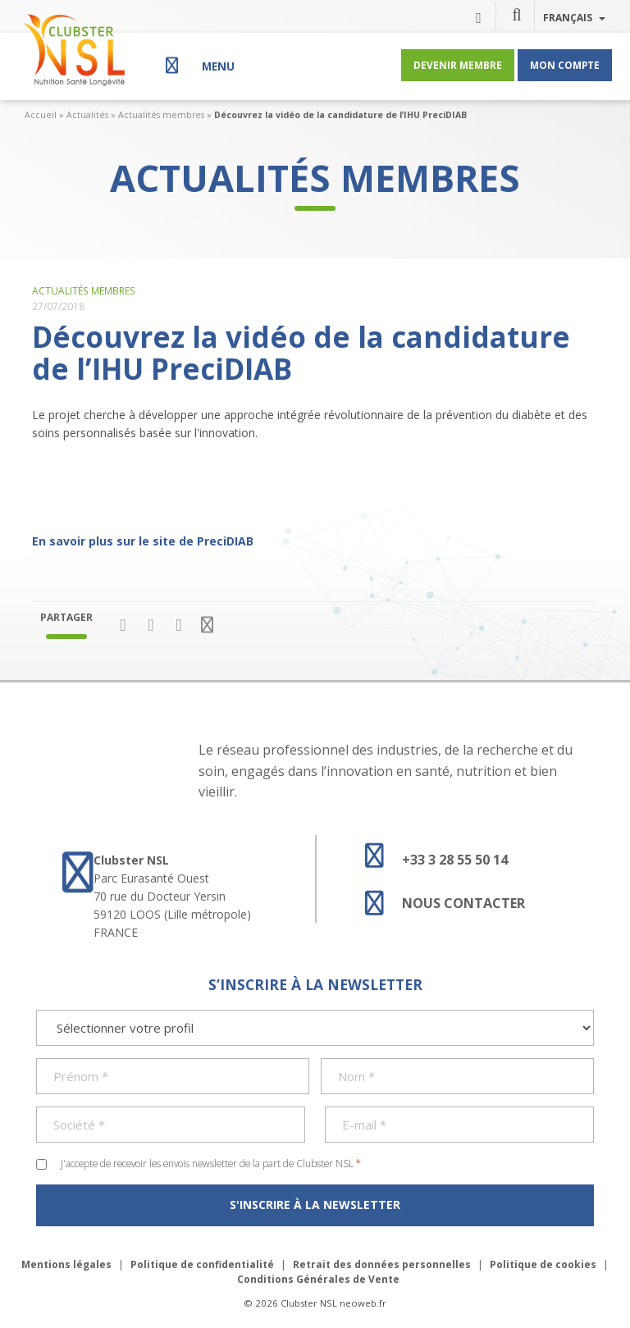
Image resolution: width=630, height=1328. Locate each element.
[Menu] (198, 65)
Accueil (41, 115)
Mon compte (565, 64)
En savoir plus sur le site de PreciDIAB (142, 541)
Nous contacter (437, 903)
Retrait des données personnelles (382, 1264)
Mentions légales (66, 1264)
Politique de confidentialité (202, 1264)
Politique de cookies (543, 1264)
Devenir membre (457, 64)
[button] (516, 14)
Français (574, 17)
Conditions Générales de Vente (318, 1279)
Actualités (87, 115)
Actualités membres (161, 115)
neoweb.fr (363, 1303)
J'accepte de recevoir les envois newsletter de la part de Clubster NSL (211, 1163)
